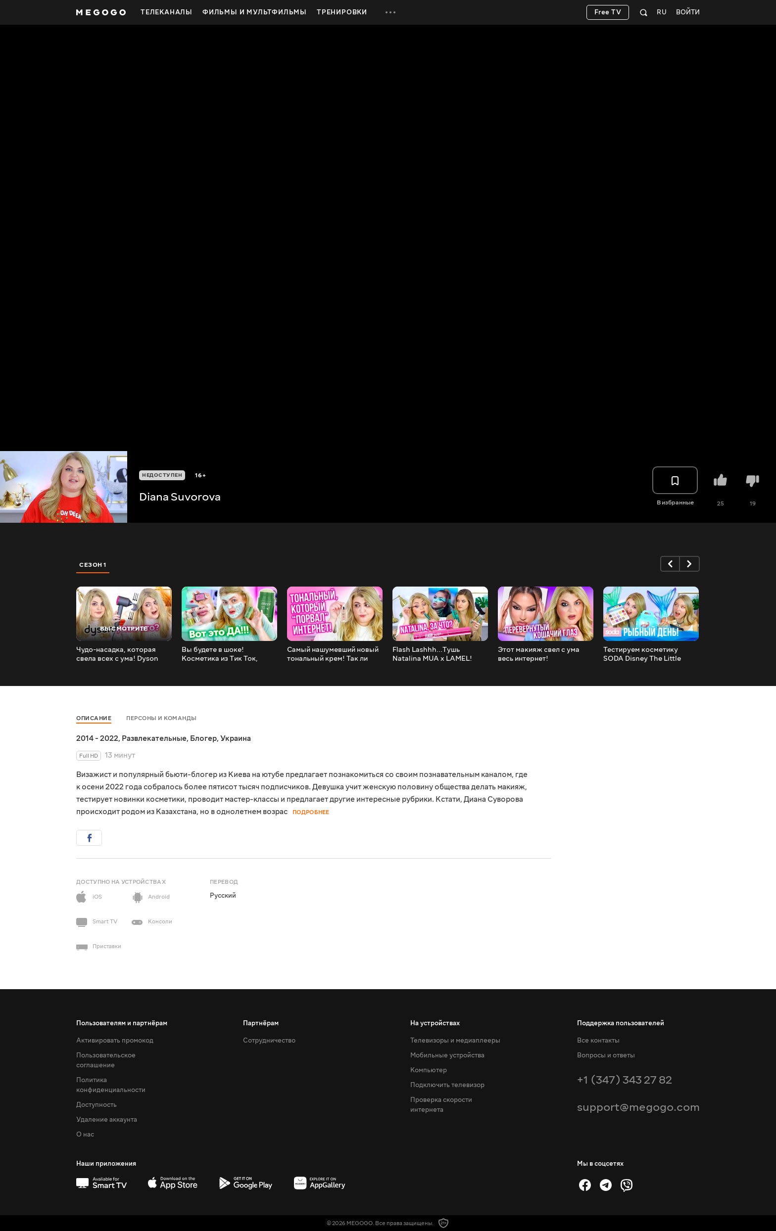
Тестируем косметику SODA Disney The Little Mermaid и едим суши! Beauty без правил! (642, 654)
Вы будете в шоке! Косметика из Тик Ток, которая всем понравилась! (229, 654)
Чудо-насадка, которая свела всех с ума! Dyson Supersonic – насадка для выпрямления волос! (119, 654)
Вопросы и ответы (606, 1055)
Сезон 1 (93, 565)
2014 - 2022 (97, 738)
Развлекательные (154, 738)
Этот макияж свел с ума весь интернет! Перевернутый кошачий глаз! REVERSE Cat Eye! (539, 654)
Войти (688, 12)
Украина (235, 738)
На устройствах (435, 1023)
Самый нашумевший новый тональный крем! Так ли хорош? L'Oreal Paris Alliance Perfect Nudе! (333, 654)
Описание (93, 718)
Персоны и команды (161, 718)
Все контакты (598, 1040)
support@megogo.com (638, 1107)
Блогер (203, 738)
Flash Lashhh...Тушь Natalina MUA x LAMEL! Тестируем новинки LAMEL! (439, 654)
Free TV (608, 12)
